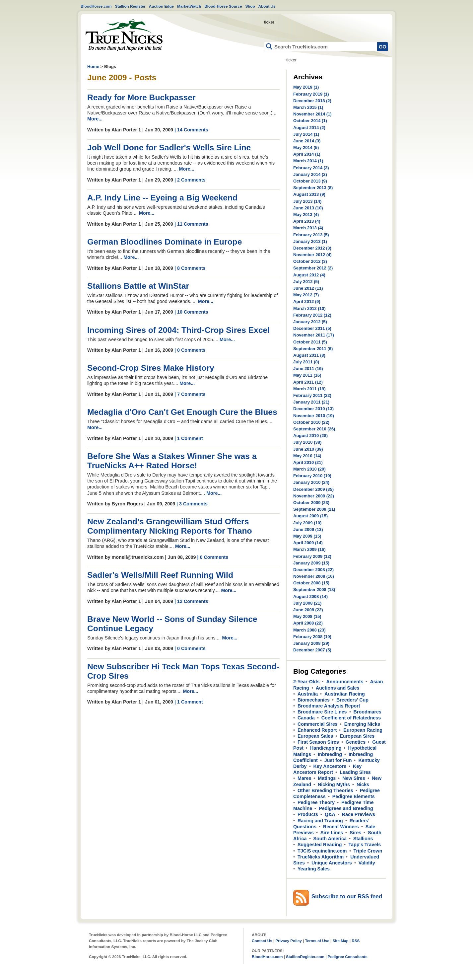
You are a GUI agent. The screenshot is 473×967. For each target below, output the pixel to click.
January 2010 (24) (311, 482)
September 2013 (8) (313, 187)
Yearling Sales (314, 868)
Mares (304, 778)
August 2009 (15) (310, 515)
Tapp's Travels (364, 844)
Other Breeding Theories (325, 790)
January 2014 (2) (310, 174)
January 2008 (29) (311, 643)
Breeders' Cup (352, 700)
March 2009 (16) (309, 549)
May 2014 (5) (306, 147)
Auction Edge (161, 6)
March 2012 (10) (309, 308)
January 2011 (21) (311, 402)
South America (330, 838)
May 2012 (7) (306, 294)
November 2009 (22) (313, 495)
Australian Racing (344, 694)
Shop (250, 6)
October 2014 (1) (310, 120)
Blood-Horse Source (223, 6)
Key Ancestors (330, 766)
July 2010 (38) (307, 442)
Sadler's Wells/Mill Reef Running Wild (160, 574)
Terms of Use (317, 940)
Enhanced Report (317, 730)
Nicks (363, 784)
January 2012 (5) (310, 321)
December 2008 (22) (313, 569)
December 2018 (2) (312, 100)
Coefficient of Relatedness (351, 717)
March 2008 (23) (309, 630)
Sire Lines (331, 832)
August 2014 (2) (309, 127)
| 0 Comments (190, 350)
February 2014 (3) (311, 167)
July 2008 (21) (307, 603)
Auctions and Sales (338, 688)
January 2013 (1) (310, 241)
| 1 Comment (188, 438)
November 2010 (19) (313, 415)
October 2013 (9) (310, 181)
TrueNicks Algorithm (321, 856)
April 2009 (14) (308, 542)
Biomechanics (314, 700)
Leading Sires (355, 772)
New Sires (353, 778)
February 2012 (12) (312, 315)
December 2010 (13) (313, 408)
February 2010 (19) (312, 475)
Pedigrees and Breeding (346, 808)
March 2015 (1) (308, 107)
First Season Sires (318, 742)
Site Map (340, 940)
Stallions (363, 838)
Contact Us (262, 940)
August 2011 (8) (309, 355)
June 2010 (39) (308, 449)
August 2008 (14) (310, 596)
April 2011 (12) (308, 382)
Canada (306, 717)
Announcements (344, 681)
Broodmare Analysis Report (329, 705)
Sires (355, 832)
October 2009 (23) (311, 502)
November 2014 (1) (312, 114)
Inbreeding (330, 754)
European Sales (315, 736)
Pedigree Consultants (348, 956)
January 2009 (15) (311, 562)
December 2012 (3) (312, 248)
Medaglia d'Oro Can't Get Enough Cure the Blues (182, 412)
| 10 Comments (191, 312)
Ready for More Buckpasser (141, 97)
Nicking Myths (334, 784)
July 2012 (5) (306, 281)
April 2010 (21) (308, 462)
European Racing (362, 730)
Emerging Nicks (362, 724)
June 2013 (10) (308, 207)
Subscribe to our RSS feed (346, 896)
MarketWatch (189, 6)
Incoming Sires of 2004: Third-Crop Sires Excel (178, 330)
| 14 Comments (191, 129)
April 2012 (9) (306, 301)
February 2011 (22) (312, 395)
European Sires (357, 736)
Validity (367, 862)
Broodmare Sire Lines (322, 711)
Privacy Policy (288, 940)
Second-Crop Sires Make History (150, 367)
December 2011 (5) (312, 328)
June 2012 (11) (308, 288)
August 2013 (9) (309, 194)
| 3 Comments (192, 503)
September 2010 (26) (314, 428)
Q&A (330, 814)
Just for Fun (338, 760)
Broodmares (367, 711)
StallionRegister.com (305, 956)
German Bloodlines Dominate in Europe (164, 241)
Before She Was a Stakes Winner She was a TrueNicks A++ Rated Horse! (172, 461)
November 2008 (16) (313, 576)
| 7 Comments (190, 394)
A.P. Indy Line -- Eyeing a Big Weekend (162, 197)
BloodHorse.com (96, 6)
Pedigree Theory (316, 802)
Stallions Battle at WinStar (138, 285)
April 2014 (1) (306, 154)
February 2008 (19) (312, 636)
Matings (327, 778)
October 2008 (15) (311, 582)
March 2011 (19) (309, 388)
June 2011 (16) (308, 368)
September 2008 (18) (314, 589)
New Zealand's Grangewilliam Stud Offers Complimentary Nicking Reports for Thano (169, 526)
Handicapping (326, 748)
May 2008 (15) (307, 616)
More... (94, 118)
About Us (267, 6)
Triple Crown (368, 851)
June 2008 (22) (308, 609)
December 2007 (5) (312, 649)
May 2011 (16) (307, 375)
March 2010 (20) (309, 469)
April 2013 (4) (306, 221)
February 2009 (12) (312, 556)
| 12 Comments (191, 601)
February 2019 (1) (311, 94)
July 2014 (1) (306, 134)
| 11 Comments (191, 224)
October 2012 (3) (310, 261)
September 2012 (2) (313, 267)
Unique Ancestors (331, 862)
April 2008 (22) (308, 623)
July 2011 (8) (306, 361)
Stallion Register (130, 6)
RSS (356, 940)
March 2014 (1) (308, 160)
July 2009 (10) (307, 522)
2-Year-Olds (306, 681)
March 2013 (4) (308, 227)
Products (308, 814)
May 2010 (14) (307, 455)
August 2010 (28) (310, 435)
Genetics (356, 742)
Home (124, 35)
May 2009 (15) (307, 536)
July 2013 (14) (307, 201)
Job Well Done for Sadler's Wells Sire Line (169, 147)
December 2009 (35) (313, 489)
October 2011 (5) (310, 341)
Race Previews (358, 814)
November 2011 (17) (313, 335)
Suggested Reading (320, 844)
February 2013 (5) (311, 234)
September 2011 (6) (313, 348)
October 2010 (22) (311, 422)
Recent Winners (341, 826)
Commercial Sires (318, 724)
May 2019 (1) (306, 87)
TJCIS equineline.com (322, 851)
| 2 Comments (190, 180)
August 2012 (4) (309, 274)
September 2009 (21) (314, 509)
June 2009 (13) (308, 529)
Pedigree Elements (353, 796)
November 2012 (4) (312, 254)
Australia (308, 694)
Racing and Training (320, 820)
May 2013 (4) (306, 214)
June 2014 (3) (306, 140)
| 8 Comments (190, 268)
